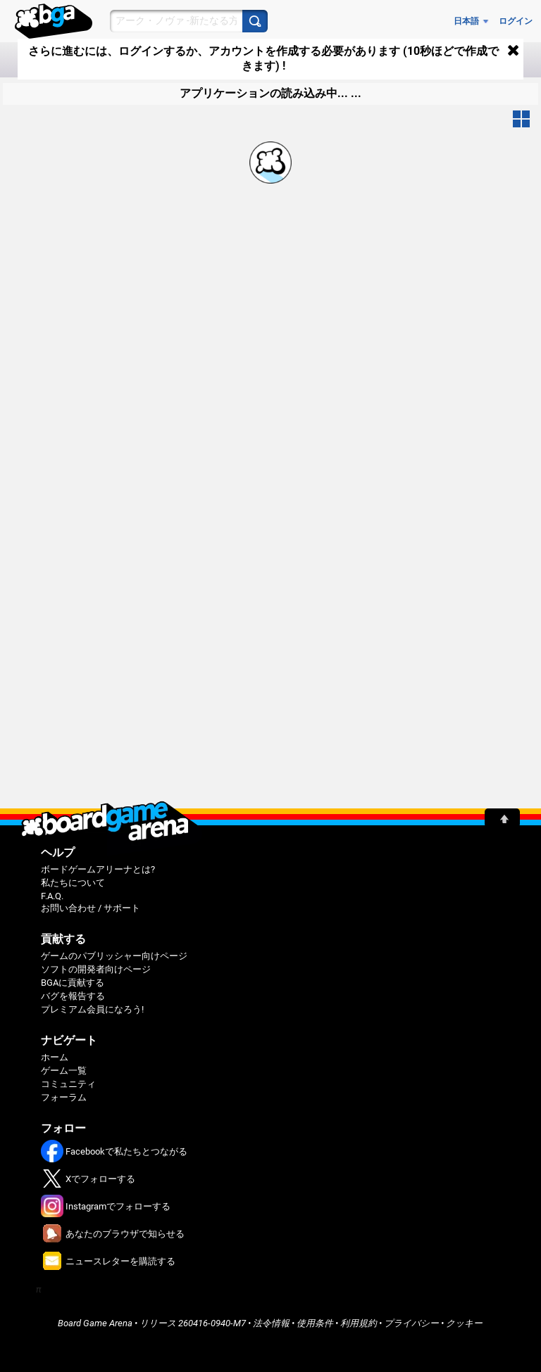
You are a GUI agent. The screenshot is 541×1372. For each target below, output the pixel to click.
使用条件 (315, 1323)
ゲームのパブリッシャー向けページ (114, 956)
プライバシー (411, 1323)
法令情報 (271, 1323)
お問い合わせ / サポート (90, 908)
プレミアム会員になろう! (92, 1009)
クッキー (464, 1323)
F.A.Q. (52, 896)
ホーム (54, 1057)
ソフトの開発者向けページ (96, 969)
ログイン (516, 21)
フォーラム (64, 1097)
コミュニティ (68, 1084)
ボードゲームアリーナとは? (98, 869)
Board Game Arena (95, 1323)
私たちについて (73, 882)
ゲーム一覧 (64, 1070)
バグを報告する (73, 996)
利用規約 (358, 1323)
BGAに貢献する (72, 982)
